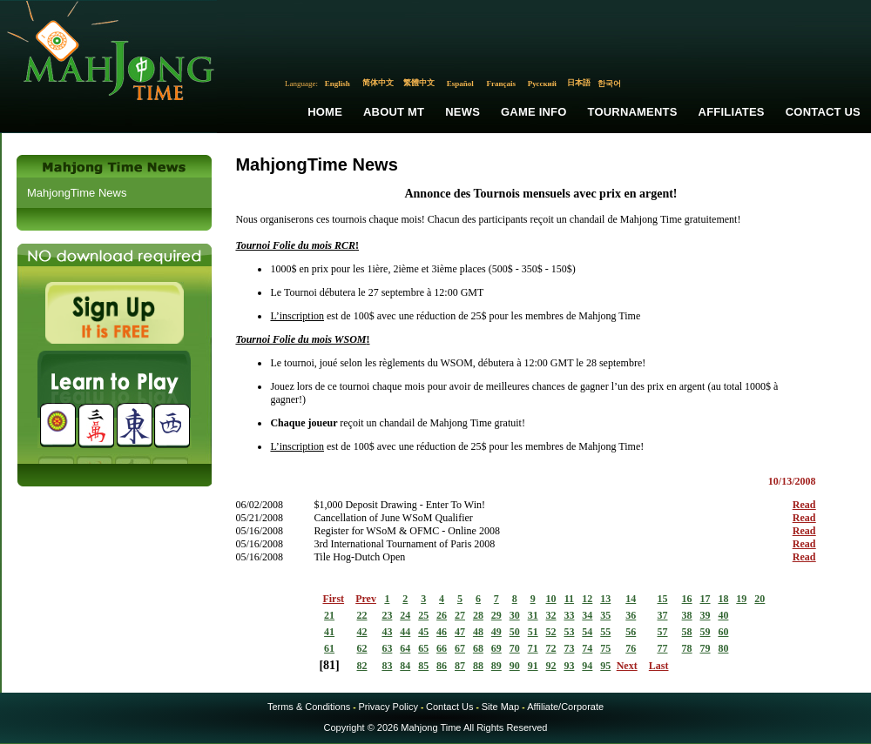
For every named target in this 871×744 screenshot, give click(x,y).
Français (502, 83)
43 (386, 632)
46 (441, 632)
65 (423, 648)
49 (496, 632)
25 (423, 615)
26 (441, 615)
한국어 (609, 83)
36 (630, 615)
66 (441, 648)
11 (569, 599)
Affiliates (732, 111)
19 (741, 599)
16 (687, 599)
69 (496, 648)
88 (478, 666)
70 (515, 648)
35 (605, 615)
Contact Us (823, 111)
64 (405, 648)
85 (423, 666)
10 (551, 599)
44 (405, 632)
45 (423, 632)
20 (759, 599)
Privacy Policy (387, 706)
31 (533, 615)
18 (723, 599)
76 (630, 648)
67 (460, 648)
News (462, 111)
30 (515, 615)
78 (687, 648)
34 (587, 615)
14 (630, 599)
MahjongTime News (76, 192)
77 (662, 648)
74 (587, 648)
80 (723, 648)
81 (329, 665)
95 (605, 666)
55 (605, 632)
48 (478, 632)
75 (605, 648)
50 (515, 632)
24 (405, 615)
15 (662, 599)
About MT (393, 111)
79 (705, 648)
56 (630, 632)
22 (362, 615)
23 (386, 615)
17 (705, 599)
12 (587, 599)
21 (329, 615)
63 (386, 648)
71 (533, 648)
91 (533, 666)
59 (705, 632)
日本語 (579, 82)
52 (551, 632)
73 (569, 648)
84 (405, 666)
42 (362, 632)
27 (460, 615)
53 (569, 632)
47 (460, 632)
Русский (542, 83)
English (337, 83)
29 (496, 615)
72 (551, 648)
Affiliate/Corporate (565, 706)
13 (605, 599)
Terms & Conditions (308, 706)
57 (662, 632)
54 (587, 632)
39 (705, 615)
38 (687, 615)
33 (569, 615)
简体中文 (378, 82)
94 (587, 666)
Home (324, 111)
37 (662, 615)
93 (569, 666)
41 (329, 632)
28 (478, 615)
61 (329, 648)
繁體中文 (419, 82)
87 (460, 666)
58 (687, 632)
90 (515, 666)
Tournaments (633, 111)
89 (496, 666)
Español (460, 83)
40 (723, 615)
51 (533, 632)
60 (723, 632)
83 (386, 666)
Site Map (500, 706)
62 (362, 648)
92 (551, 666)
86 (441, 666)
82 (362, 666)
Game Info (533, 111)
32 (551, 615)
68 (478, 648)
